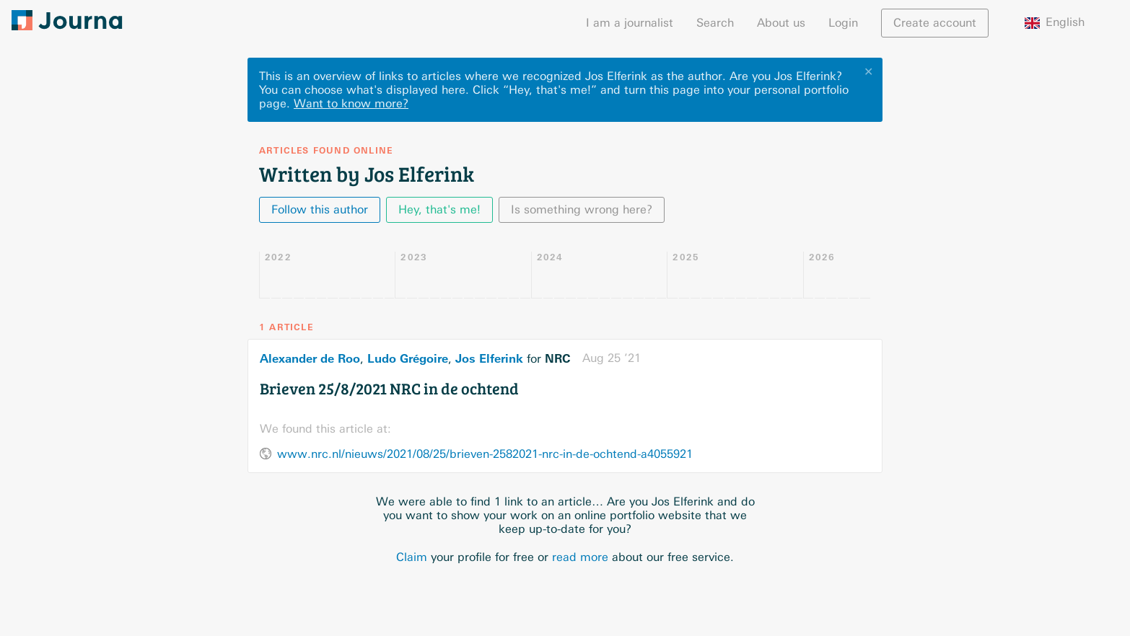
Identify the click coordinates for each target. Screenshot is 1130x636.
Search (715, 23)
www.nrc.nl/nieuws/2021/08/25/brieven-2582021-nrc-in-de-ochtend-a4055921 (485, 454)
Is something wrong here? (581, 209)
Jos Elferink (489, 358)
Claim (411, 557)
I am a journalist (629, 23)
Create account (934, 23)
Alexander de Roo (310, 358)
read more (580, 557)
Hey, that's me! (439, 209)
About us (781, 23)
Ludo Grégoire (407, 358)
